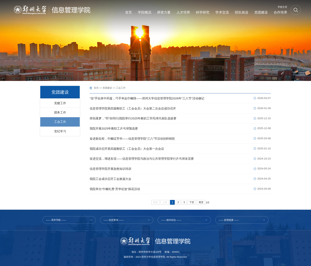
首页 (96, 87)
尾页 (201, 202)
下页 (191, 202)
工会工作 (121, 87)
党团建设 (107, 87)
